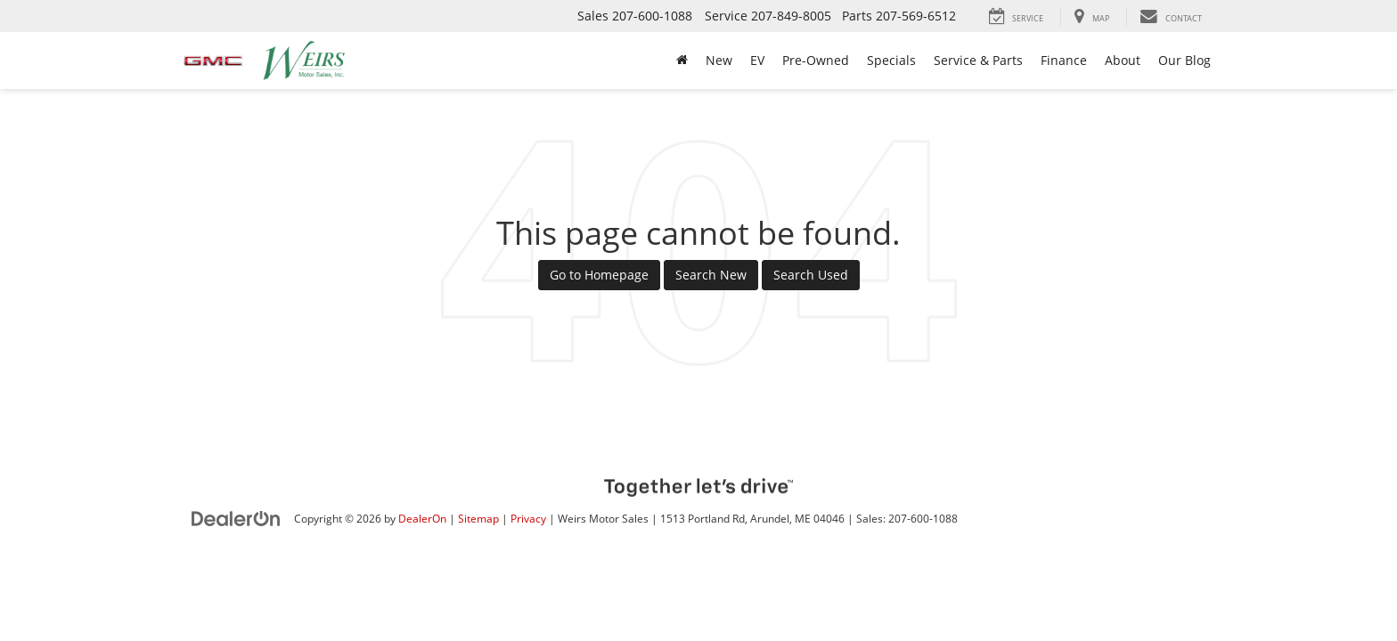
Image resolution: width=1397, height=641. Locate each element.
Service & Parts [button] (978, 60)
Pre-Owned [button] (815, 60)
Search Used (810, 274)
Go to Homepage (599, 274)
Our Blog (1184, 60)
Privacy (528, 518)
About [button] (1122, 60)
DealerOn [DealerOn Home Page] (422, 518)
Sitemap (478, 518)
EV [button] (757, 60)
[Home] (682, 60)
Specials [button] (891, 60)
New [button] (719, 60)
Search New (711, 274)
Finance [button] (1064, 60)
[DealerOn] (236, 517)
